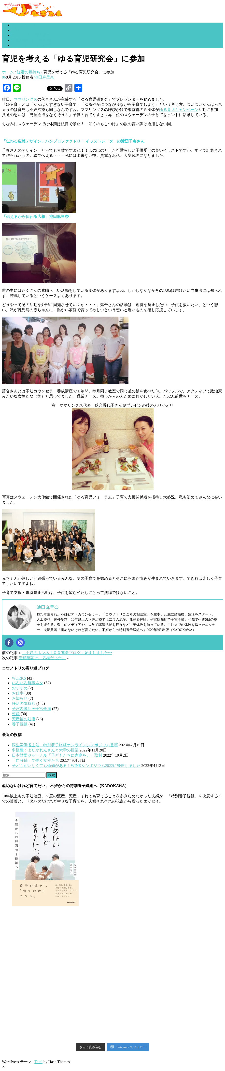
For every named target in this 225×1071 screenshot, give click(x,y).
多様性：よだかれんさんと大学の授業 (45, 750)
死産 (16, 714)
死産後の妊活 (23, 719)
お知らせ (20, 698)
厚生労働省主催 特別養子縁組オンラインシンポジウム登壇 (65, 745)
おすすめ (20, 688)
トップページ (23, 25)
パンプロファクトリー (64, 141)
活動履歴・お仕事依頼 (31, 40)
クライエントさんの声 (31, 45)
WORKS (19, 678)
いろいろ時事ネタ (27, 683)
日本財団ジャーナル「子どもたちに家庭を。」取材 (57, 755)
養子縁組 (20, 724)
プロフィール (23, 30)
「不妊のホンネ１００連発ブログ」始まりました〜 (67, 653)
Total (38, 1062)
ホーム (8, 72)
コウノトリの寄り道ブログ (35, 35)
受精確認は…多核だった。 (42, 658)
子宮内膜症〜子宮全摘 (31, 709)
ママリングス (25, 99)
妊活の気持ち (28, 72)
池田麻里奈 (44, 77)
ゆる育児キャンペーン (178, 109)
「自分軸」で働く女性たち (35, 760)
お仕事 (18, 693)
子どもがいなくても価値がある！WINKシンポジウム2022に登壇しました (76, 765)
